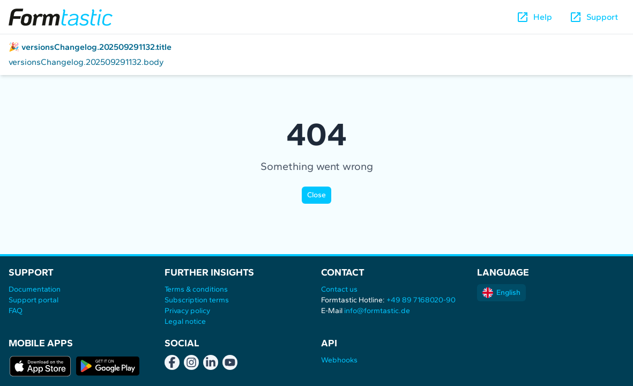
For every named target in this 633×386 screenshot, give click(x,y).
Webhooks (339, 360)
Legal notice (185, 321)
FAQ (16, 310)
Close (316, 194)
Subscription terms (197, 300)
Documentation (35, 289)
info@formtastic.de (377, 310)
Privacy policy (187, 310)
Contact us (339, 289)
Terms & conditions (196, 289)
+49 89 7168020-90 (421, 300)
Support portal (33, 300)
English (501, 292)
